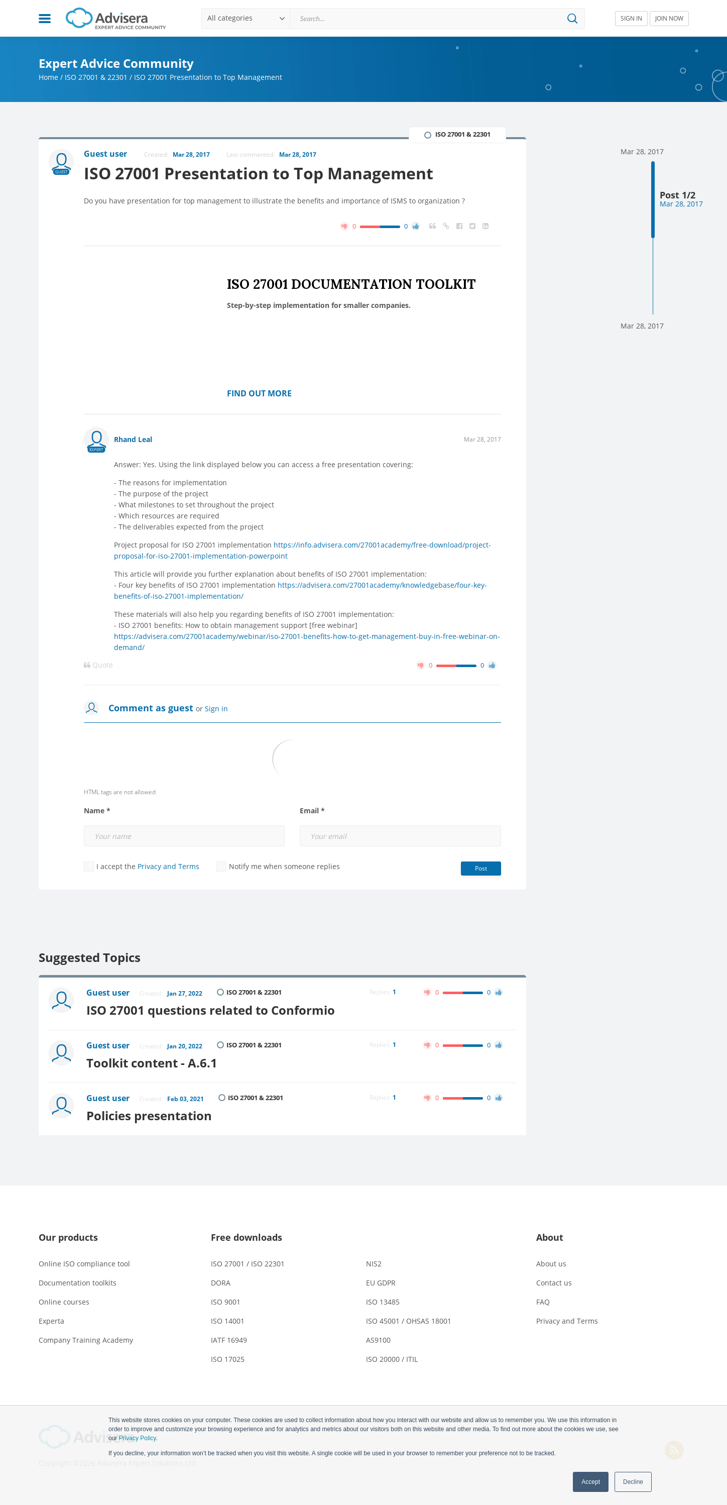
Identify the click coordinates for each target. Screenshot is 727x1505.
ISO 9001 (225, 1302)
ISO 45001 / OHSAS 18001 (408, 1321)
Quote (98, 665)
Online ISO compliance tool (84, 1263)
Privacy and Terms (168, 866)
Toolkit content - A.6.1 (151, 1062)
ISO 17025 (228, 1359)
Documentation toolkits (77, 1282)
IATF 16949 (229, 1340)
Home (48, 77)
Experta (51, 1321)
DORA (220, 1282)
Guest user (108, 992)
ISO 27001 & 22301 (96, 77)
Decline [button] (633, 1481)
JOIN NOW (669, 18)
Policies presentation (149, 1115)
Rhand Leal (133, 439)
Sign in (216, 708)
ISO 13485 (383, 1302)
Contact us (554, 1282)
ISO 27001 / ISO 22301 (248, 1263)
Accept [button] (590, 1481)
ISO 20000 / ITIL (392, 1359)
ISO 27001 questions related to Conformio (210, 1010)
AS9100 (378, 1340)
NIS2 (374, 1263)
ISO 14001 (228, 1321)
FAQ (543, 1302)
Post (481, 868)
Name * (97, 810)
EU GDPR (381, 1282)
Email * (312, 810)
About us (551, 1263)
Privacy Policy (137, 1438)
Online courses (64, 1302)
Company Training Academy (86, 1340)
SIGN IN (631, 18)
